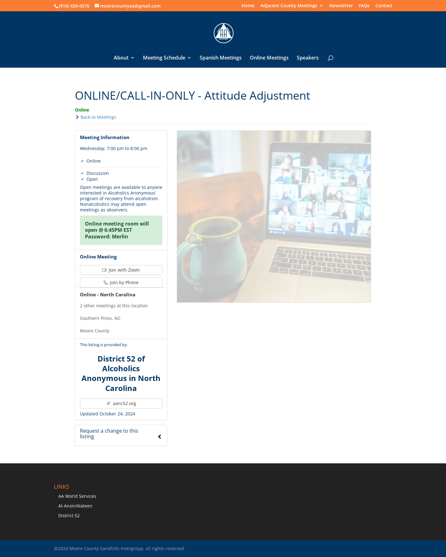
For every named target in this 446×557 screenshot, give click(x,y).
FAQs (364, 5)
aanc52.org (121, 403)
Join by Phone (121, 282)
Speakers (308, 58)
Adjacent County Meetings (288, 5)
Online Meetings (269, 58)
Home (248, 5)
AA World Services (77, 496)
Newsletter (341, 5)
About (121, 58)
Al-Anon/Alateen (75, 506)
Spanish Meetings (221, 58)
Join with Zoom (121, 270)
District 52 (69, 515)
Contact (383, 5)
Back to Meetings (95, 117)
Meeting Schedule (164, 58)
